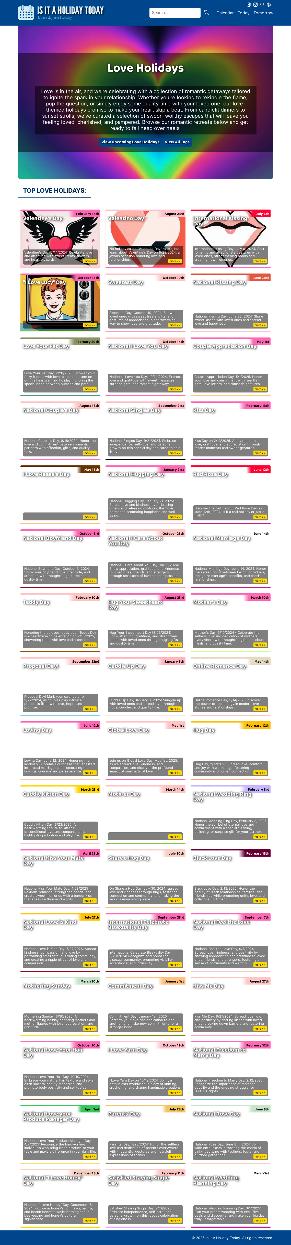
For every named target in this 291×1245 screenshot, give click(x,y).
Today (244, 12)
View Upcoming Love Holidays (130, 142)
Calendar (225, 12)
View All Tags (177, 142)
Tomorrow (263, 12)
